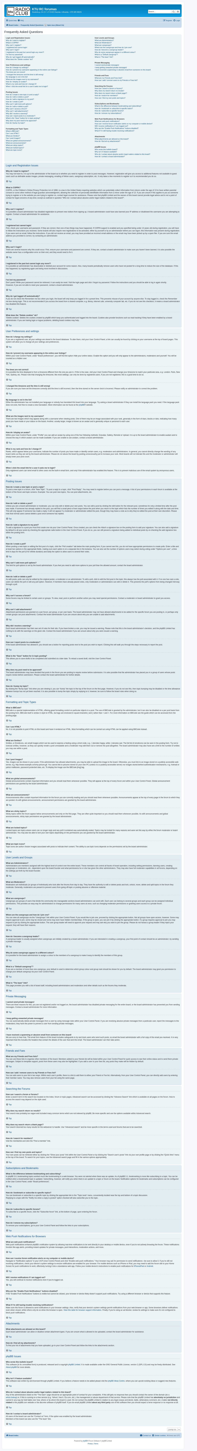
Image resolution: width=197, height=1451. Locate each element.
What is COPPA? (12, 43)
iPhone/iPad (139, 1266)
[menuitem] (21, 20)
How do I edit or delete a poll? (17, 106)
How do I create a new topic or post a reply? (22, 94)
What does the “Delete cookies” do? (19, 59)
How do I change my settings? (17, 67)
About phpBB (11, 1367)
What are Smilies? (13, 136)
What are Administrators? (104, 40)
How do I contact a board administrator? (110, 156)
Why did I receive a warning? (17, 113)
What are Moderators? (103, 43)
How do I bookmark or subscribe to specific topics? (114, 108)
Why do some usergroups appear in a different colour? (115, 52)
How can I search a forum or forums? (109, 88)
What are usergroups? (103, 45)
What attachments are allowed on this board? (112, 139)
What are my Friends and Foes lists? (108, 78)
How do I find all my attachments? (107, 141)
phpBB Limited (74, 1365)
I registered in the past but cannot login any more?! (25, 52)
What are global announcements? (18, 141)
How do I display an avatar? (16, 82)
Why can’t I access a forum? (16, 109)
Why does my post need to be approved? (21, 121)
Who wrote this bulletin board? (106, 149)
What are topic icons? (14, 150)
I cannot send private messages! (107, 65)
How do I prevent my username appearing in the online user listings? (31, 70)
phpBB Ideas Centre (116, 1381)
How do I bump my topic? (15, 123)
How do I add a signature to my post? (20, 99)
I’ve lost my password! (14, 54)
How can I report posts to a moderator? (20, 116)
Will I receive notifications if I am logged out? (111, 126)
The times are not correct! (15, 72)
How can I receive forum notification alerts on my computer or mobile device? (123, 124)
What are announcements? (16, 143)
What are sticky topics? (14, 145)
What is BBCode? (12, 131)
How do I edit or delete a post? (17, 97)
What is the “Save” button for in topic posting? (23, 118)
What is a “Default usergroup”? (106, 54)
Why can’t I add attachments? (17, 111)
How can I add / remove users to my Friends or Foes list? (116, 80)
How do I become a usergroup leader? (109, 50)
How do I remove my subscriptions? (108, 113)
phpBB (81, 405)
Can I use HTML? (12, 133)
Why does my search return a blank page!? (111, 93)
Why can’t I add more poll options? (19, 104)
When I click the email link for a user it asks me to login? (27, 86)
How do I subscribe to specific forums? (109, 111)
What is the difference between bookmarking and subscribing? (118, 106)
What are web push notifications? (107, 121)
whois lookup (11, 1397)
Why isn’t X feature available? (106, 152)
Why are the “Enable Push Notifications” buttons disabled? (116, 128)
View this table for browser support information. (82, 1310)
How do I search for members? (106, 95)
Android (150, 1266)
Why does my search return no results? (109, 91)
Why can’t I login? (12, 50)
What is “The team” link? (104, 57)
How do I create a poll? (14, 102)
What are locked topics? (15, 148)
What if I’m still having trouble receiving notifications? (114, 131)
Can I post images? (13, 138)
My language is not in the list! (17, 77)
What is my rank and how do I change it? (21, 84)
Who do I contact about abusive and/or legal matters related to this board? (122, 154)
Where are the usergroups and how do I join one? (113, 47)
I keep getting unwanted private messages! (111, 67)
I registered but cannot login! (16, 47)
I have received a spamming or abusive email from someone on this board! (123, 70)
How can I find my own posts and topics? (110, 98)
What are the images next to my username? (22, 79)
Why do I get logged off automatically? (20, 57)
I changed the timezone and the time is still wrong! (24, 74)
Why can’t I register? (13, 45)
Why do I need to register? (16, 40)
